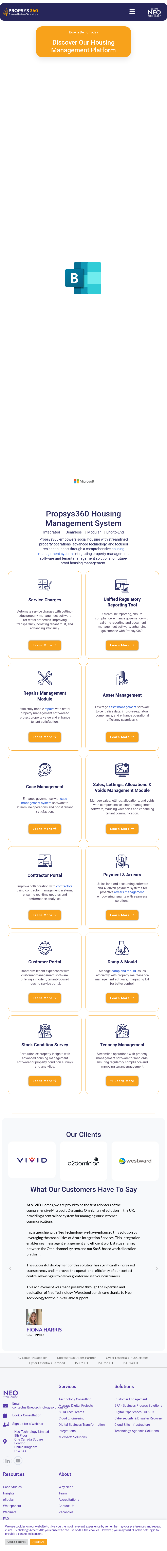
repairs (49, 709)
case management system (44, 801)
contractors (64, 886)
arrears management (129, 892)
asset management (122, 707)
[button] (10, 1269)
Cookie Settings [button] (16, 1541)
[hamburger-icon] (132, 11)
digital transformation (36, 1205)
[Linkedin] (7, 1461)
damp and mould (123, 971)
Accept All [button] (38, 1541)
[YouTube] (18, 1461)
